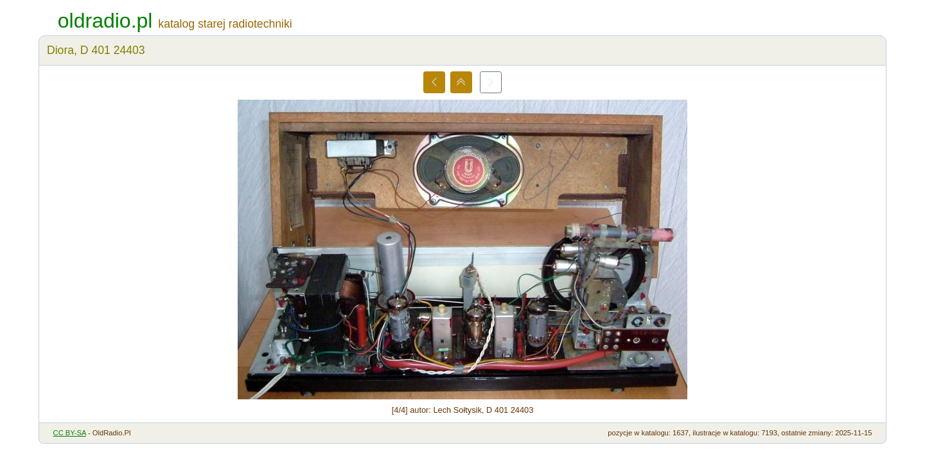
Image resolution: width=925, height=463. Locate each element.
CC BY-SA (69, 433)
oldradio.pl (105, 20)
